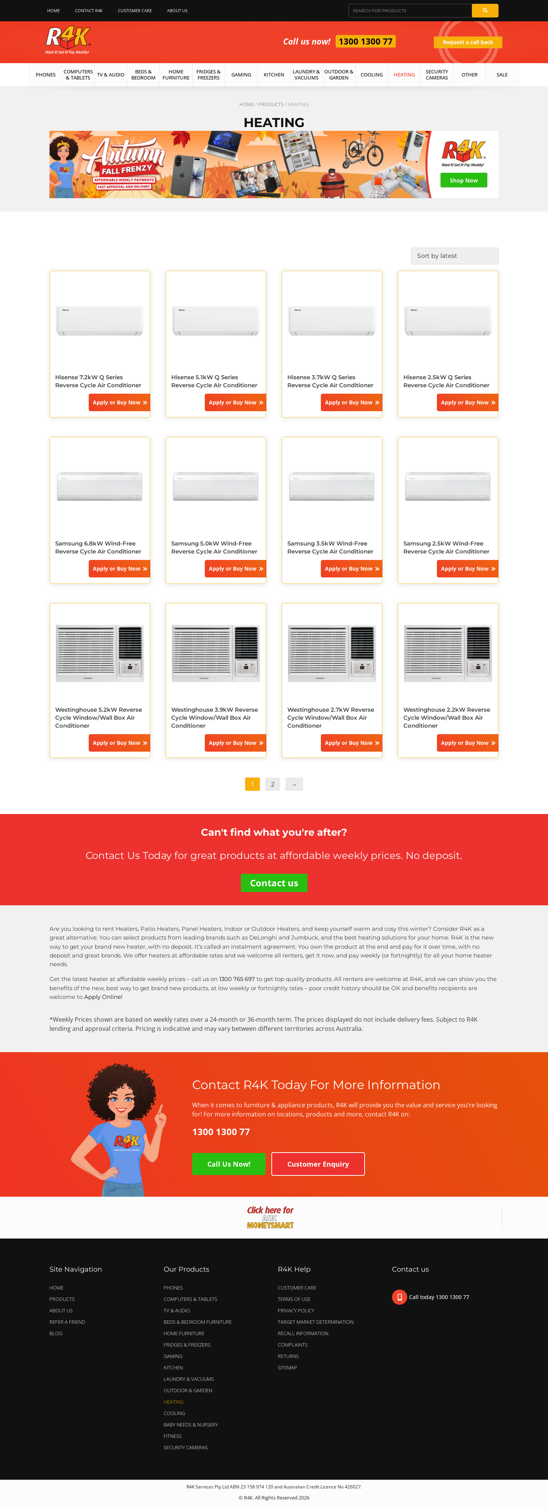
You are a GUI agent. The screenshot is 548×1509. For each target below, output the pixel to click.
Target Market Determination (316, 1321)
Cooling (372, 74)
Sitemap (287, 1367)
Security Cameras (437, 74)
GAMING (173, 1356)
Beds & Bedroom (143, 74)
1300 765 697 (237, 979)
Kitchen (274, 74)
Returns (288, 1356)
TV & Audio (110, 74)
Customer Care (135, 10)
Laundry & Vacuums (306, 74)
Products (271, 104)
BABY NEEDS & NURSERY (191, 1424)
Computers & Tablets (78, 74)
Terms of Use (294, 1299)
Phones (46, 74)
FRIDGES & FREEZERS (187, 1344)
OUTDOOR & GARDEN (190, 1390)
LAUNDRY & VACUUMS (191, 1379)
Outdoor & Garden (339, 74)
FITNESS (173, 1436)
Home (53, 10)
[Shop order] (455, 256)
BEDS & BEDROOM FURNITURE (200, 1322)
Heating (404, 74)
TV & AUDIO (179, 1310)
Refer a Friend (67, 1321)
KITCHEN (173, 1367)
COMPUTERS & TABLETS (192, 1299)
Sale (502, 74)
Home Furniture (176, 74)
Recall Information (303, 1333)
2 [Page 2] (272, 784)
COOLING (174, 1413)
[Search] (485, 10)
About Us (179, 10)
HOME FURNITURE (184, 1333)
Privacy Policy (296, 1310)
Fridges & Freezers (208, 74)
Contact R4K (89, 10)
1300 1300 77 (366, 41)
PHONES (175, 1287)
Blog (55, 1333)
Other (470, 74)
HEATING (173, 1401)
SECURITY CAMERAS (186, 1447)
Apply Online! (103, 996)
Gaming (241, 74)
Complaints (292, 1344)
